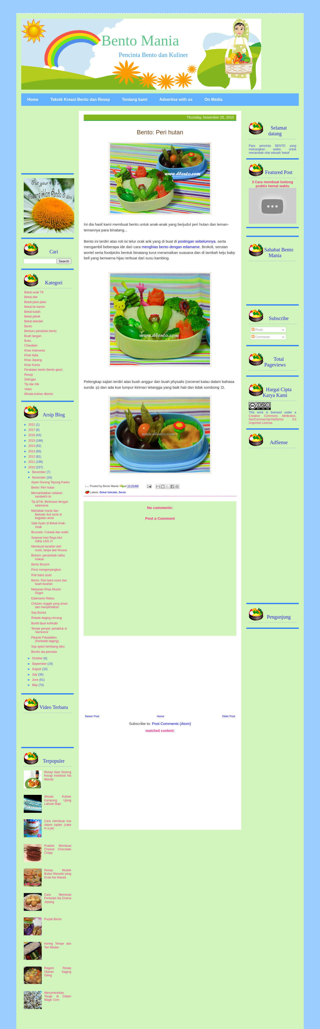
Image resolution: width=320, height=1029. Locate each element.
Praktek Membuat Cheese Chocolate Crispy (57, 849)
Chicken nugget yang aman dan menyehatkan (49, 605)
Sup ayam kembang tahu (47, 646)
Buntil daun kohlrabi (44, 623)
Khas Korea (32, 365)
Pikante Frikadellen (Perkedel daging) (45, 639)
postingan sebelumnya (197, 241)
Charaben (31, 345)
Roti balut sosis (41, 575)
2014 (32, 446)
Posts (257, 330)
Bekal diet (31, 297)
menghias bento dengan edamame (171, 247)
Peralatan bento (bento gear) (43, 369)
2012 (32, 456)
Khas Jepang (33, 360)
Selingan (30, 379)
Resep (28, 374)
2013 (32, 451)
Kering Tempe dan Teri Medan (57, 945)
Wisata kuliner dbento (38, 394)
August (37, 669)
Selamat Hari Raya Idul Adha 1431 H (46, 539)
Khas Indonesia (34, 350)
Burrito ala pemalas (44, 652)
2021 (32, 424)
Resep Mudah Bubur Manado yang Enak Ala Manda (57, 873)
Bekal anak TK (34, 292)
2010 (32, 467)
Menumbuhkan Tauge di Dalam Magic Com (57, 996)
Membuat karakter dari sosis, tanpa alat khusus (49, 548)
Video (28, 389)
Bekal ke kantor (34, 307)
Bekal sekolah (33, 321)
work (260, 412)
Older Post (228, 716)
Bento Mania (140, 40)
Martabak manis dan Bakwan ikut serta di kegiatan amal (46, 514)
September (40, 664)
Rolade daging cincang (46, 618)
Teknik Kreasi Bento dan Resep (80, 99)
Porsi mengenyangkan (46, 569)
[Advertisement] (160, 674)
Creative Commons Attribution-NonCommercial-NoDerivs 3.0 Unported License (272, 419)
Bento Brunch (40, 564)
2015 (32, 440)
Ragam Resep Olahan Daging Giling (57, 971)
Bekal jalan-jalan (35, 302)
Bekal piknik (32, 316)
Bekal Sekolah (108, 492)
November (39, 477)
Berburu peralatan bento (40, 331)
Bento (122, 492)
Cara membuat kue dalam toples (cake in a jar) (57, 824)
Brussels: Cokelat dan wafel (49, 532)
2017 (32, 430)
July (35, 674)
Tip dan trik (31, 384)
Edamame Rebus (42, 598)
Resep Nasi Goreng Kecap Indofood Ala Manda (57, 775)
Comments (261, 337)
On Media (213, 99)
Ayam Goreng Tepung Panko (50, 482)
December (39, 472)
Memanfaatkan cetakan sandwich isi (46, 494)
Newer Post (92, 716)
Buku (27, 341)
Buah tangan (32, 336)
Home (32, 99)
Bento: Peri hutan (42, 487)
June (35, 680)
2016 (32, 435)
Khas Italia (31, 355)
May (35, 685)
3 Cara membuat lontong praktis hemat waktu (272, 184)
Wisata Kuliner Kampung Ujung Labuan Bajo (57, 800)
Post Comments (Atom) (171, 723)
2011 (32, 462)
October (38, 658)
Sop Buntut (38, 612)
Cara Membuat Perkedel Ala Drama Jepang (57, 898)
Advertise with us (175, 99)
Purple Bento (53, 919)
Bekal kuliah (32, 312)
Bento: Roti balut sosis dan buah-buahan (49, 582)
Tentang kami (134, 99)
